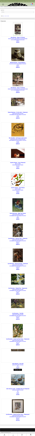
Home (2, 6)
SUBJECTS (6, 6)
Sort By (2, 10)
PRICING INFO (17, 369)
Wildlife (10, 6)
